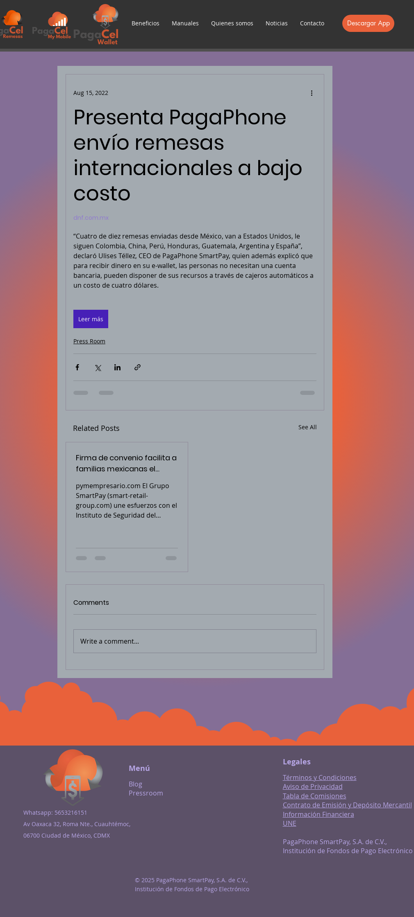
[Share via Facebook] (77, 367)
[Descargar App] (368, 23)
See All (307, 427)
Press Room (89, 341)
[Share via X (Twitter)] (97, 367)
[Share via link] (137, 367)
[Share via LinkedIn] (117, 367)
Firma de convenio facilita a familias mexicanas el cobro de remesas (126, 463)
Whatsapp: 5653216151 (55, 812)
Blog (135, 784)
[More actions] (311, 92)
